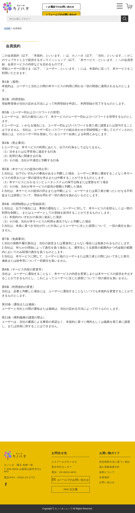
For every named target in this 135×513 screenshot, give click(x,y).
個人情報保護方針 (109, 467)
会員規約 (104, 477)
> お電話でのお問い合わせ (60, 6)
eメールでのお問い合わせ (73, 479)
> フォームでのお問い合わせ (61, 14)
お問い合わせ (107, 482)
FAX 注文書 (71, 489)
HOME (7, 28)
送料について (107, 472)
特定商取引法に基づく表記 (114, 461)
